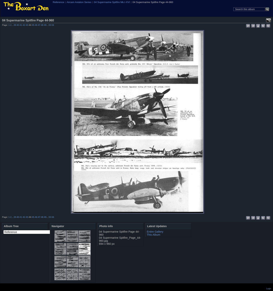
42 (24, 25)
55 (50, 25)
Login (269, 289)
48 (42, 25)
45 (33, 25)
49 (45, 25)
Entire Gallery (155, 231)
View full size (268, 20)
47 (39, 25)
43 (27, 25)
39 (15, 25)
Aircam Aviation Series (79, 2)
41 (21, 25)
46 (36, 25)
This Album (153, 234)
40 (18, 25)
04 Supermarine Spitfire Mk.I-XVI (112, 2)
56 (53, 25)
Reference (58, 2)
